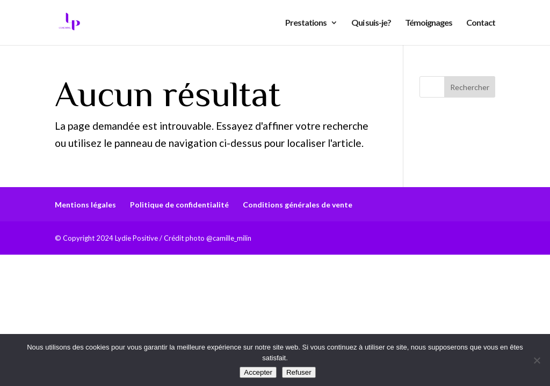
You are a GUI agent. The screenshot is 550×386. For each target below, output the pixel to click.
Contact (480, 23)
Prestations (306, 23)
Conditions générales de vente (297, 204)
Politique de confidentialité (179, 204)
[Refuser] (536, 360)
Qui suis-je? (371, 23)
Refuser (299, 372)
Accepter (258, 372)
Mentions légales (85, 204)
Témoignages (428, 23)
